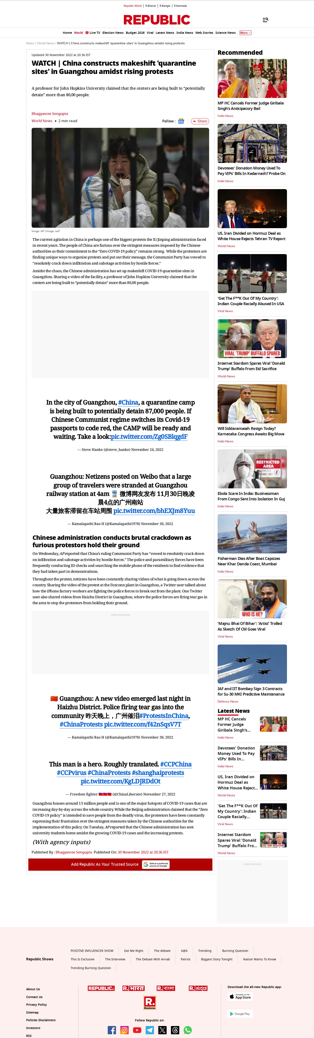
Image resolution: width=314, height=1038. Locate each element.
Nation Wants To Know (259, 959)
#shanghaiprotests (158, 772)
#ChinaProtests (81, 724)
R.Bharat (150, 6)
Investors (33, 1028)
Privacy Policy (36, 1004)
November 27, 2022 (159, 794)
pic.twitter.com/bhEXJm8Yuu (154, 510)
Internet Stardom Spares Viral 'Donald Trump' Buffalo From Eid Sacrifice (251, 366)
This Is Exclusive (82, 959)
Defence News (228, 701)
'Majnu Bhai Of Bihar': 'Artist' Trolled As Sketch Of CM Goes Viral (250, 626)
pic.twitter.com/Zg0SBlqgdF (149, 436)
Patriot (185, 959)
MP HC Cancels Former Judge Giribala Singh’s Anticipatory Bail (251, 105)
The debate (162, 951)
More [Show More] (245, 33)
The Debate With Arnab (153, 959)
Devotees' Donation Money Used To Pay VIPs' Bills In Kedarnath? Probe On (252, 170)
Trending (205, 951)
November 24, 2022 (147, 449)
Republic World (133, 6)
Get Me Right (133, 951)
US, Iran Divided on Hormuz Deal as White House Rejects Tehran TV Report (251, 236)
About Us (33, 989)
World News (42, 121)
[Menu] (263, 19)
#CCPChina (176, 764)
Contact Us (34, 997)
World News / (46, 43)
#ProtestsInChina (163, 715)
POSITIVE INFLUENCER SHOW (92, 951)
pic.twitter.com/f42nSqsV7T (142, 724)
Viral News (225, 311)
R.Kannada (180, 6)
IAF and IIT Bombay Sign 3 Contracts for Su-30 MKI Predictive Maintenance (251, 691)
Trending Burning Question (91, 968)
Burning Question (235, 951)
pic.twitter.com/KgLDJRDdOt (120, 781)
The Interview (115, 959)
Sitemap (32, 1012)
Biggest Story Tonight (216, 959)
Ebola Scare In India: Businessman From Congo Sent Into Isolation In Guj (251, 496)
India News (225, 116)
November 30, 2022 (157, 523)
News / (31, 43)
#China (128, 402)
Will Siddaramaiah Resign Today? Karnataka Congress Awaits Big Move (251, 431)
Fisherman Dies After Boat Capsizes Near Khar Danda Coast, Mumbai (249, 561)
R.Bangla (165, 6)
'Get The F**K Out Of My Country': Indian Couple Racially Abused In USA (251, 301)
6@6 (184, 951)
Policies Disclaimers (41, 1020)
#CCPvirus (71, 772)
